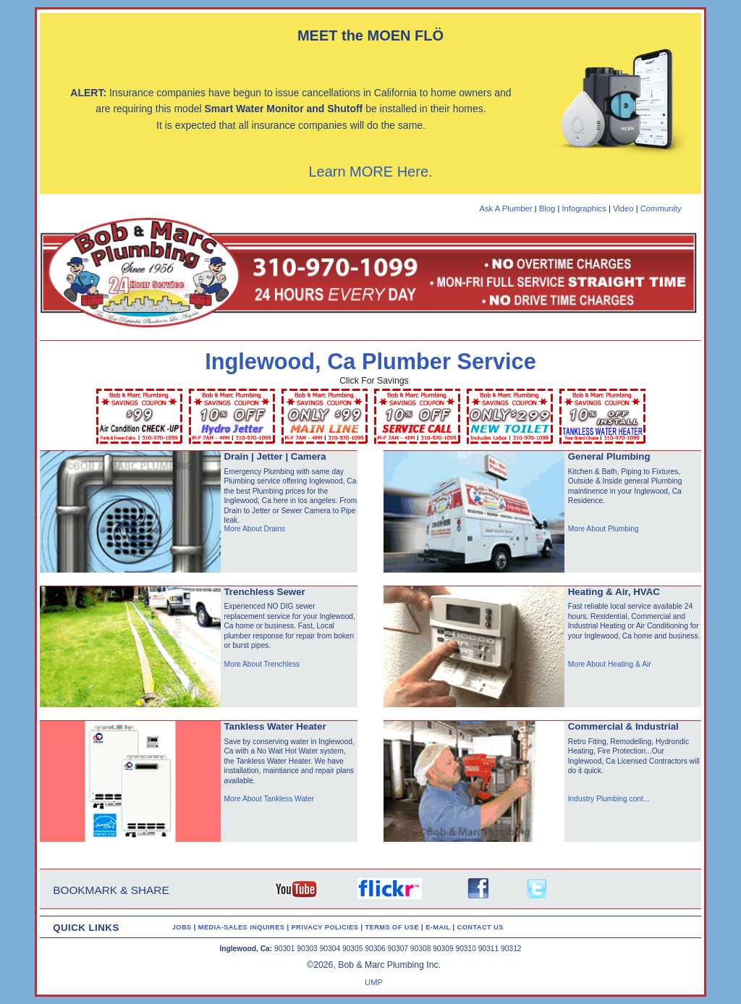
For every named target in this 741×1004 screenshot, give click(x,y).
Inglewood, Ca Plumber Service (370, 361)
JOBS (182, 927)
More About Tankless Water (269, 799)
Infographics (584, 208)
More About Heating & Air (609, 664)
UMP (374, 982)
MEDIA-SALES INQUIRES (242, 927)
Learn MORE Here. (370, 172)
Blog (547, 208)
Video (623, 208)
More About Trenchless (262, 664)
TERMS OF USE (393, 927)
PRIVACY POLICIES (326, 927)
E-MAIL (438, 927)
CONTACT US (480, 927)
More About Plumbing (603, 529)
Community (661, 208)
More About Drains (254, 529)
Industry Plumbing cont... (609, 799)
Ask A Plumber (505, 208)
